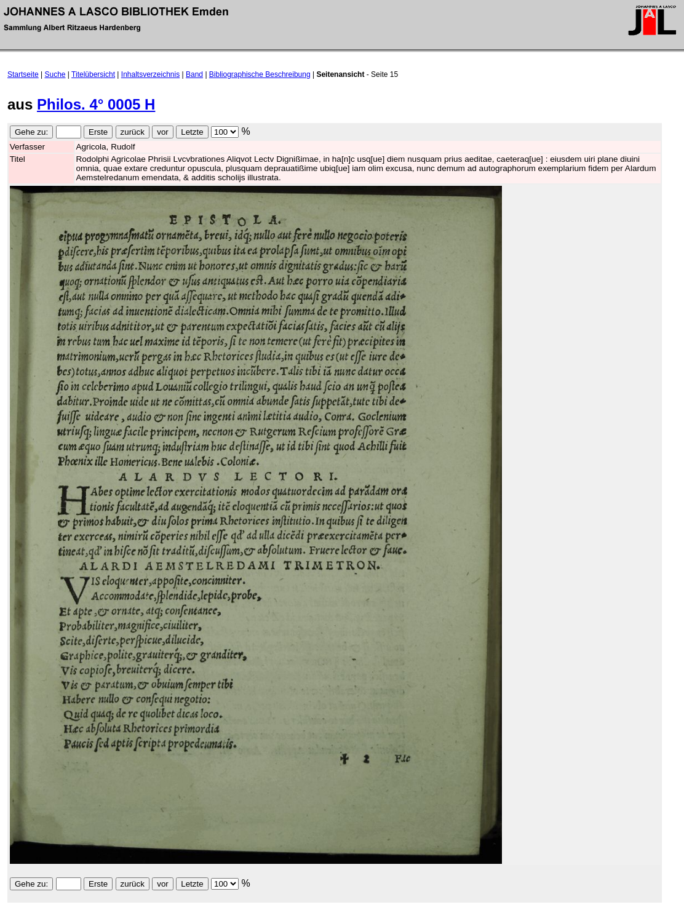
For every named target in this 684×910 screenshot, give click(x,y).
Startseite (23, 74)
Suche (55, 74)
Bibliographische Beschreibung (260, 74)
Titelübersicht (93, 74)
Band (194, 74)
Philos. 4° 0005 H (96, 104)
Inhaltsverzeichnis (150, 74)
